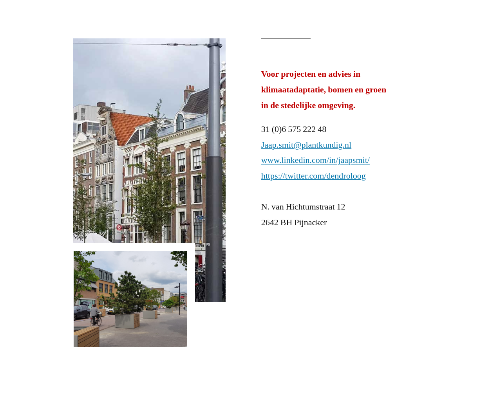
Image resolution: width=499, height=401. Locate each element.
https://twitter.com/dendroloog (313, 175)
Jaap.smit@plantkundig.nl (306, 144)
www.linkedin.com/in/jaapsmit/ (315, 160)
